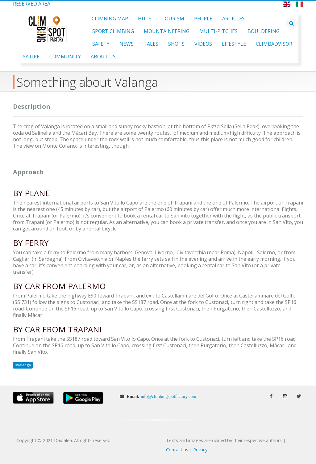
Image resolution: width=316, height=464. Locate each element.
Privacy (200, 450)
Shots (176, 43)
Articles (233, 18)
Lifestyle (234, 43)
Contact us (177, 450)
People (203, 18)
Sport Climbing (113, 31)
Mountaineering (166, 31)
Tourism (172, 18)
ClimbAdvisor (274, 43)
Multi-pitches (218, 31)
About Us (103, 56)
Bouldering (263, 31)
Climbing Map (110, 18)
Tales (150, 43)
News (126, 43)
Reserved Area (31, 3)
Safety (101, 43)
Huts (145, 18)
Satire (31, 56)
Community (65, 56)
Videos (203, 43)
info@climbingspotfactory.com (168, 396)
